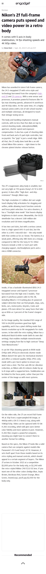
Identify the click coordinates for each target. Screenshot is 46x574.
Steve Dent (8, 48)
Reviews (5, 10)
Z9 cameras (17, 97)
